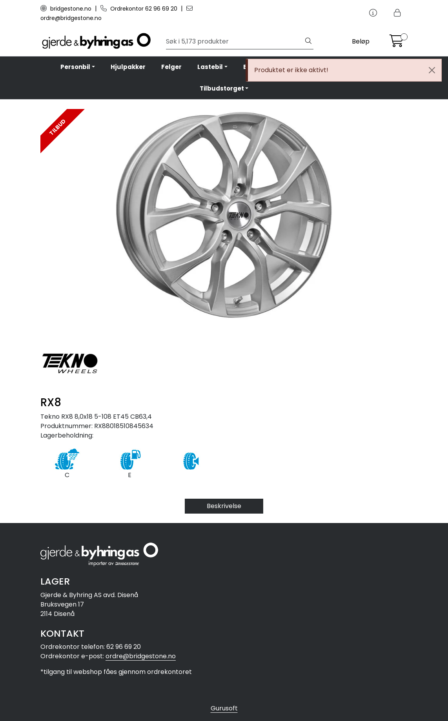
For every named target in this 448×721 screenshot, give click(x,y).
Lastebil (210, 67)
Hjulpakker (128, 67)
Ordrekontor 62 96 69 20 (139, 9)
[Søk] (235, 41)
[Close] (432, 70)
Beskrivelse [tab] (224, 505)
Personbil (75, 67)
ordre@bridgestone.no (141, 656)
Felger (171, 67)
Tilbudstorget (222, 88)
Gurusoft (224, 708)
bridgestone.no (66, 9)
